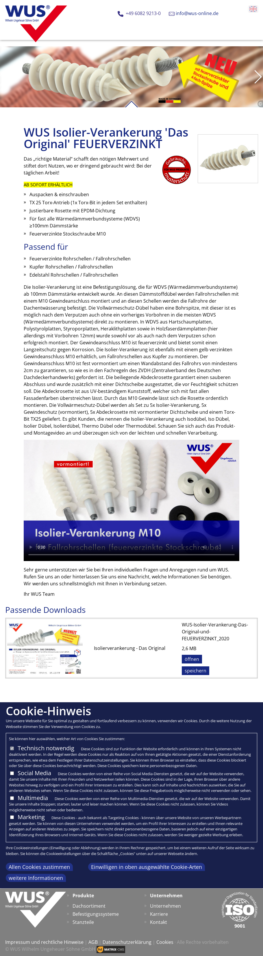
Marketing (31, 817)
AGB (93, 942)
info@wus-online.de (197, 13)
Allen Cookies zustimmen (39, 866)
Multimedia (33, 798)
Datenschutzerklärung (127, 942)
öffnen (192, 659)
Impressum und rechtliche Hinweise (44, 942)
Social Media (34, 773)
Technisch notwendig (46, 748)
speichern (195, 671)
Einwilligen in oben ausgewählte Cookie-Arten (146, 866)
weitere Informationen (36, 877)
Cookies (164, 942)
